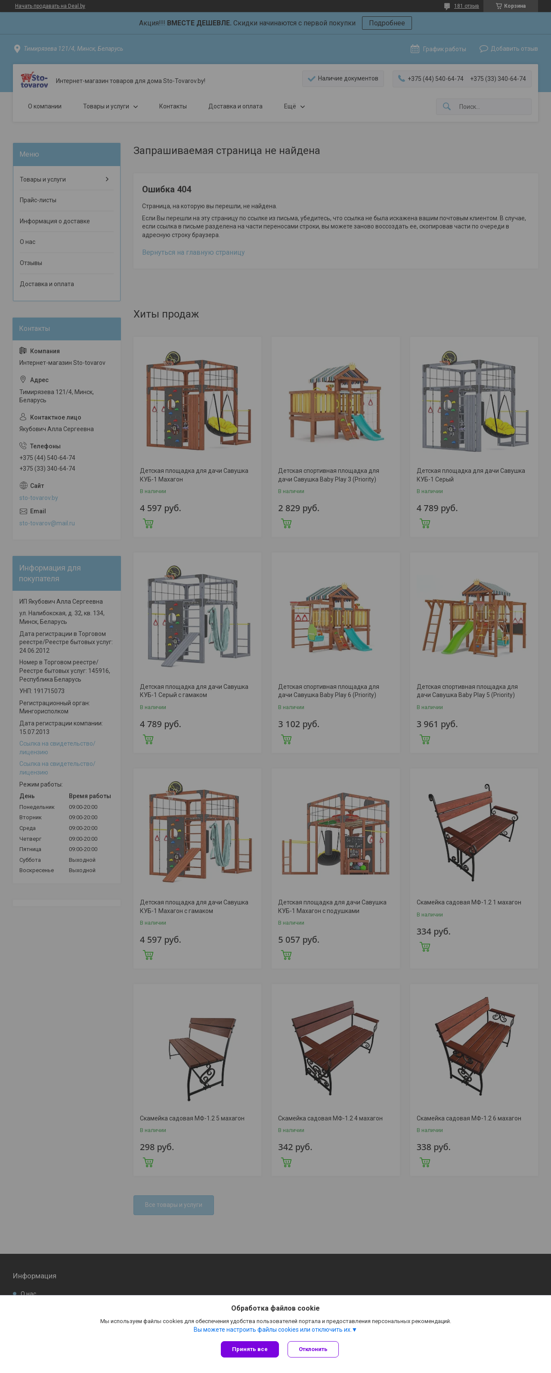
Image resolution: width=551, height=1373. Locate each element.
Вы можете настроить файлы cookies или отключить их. (273, 1329)
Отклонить (313, 1349)
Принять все (250, 1349)
